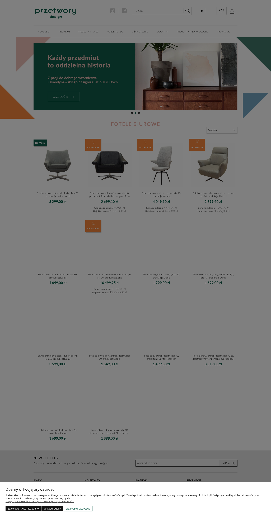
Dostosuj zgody (52, 508)
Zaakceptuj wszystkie (78, 508)
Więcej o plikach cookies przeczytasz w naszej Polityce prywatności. (40, 501)
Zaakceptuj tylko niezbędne (23, 508)
